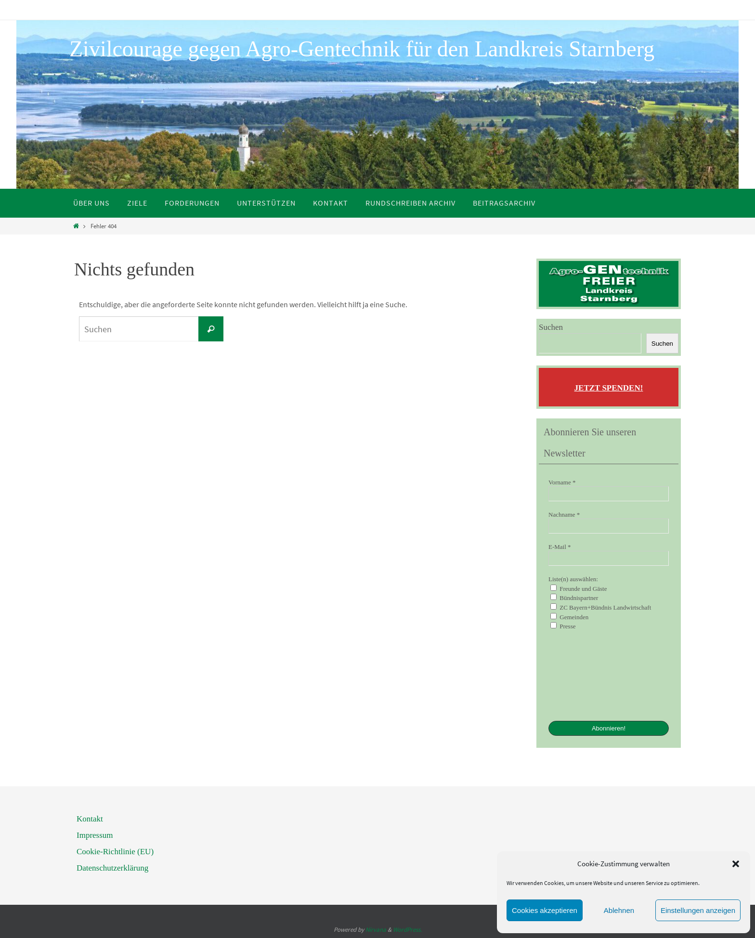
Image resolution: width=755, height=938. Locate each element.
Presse (562, 626)
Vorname (561, 482)
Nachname (564, 514)
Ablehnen (619, 910)
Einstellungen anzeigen (698, 910)
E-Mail (559, 546)
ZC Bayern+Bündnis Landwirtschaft (600, 607)
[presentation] (587, 674)
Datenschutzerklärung (112, 868)
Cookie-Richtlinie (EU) (115, 851)
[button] (736, 864)
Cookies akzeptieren (544, 910)
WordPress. (407, 929)
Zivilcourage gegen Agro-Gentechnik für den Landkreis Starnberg (361, 49)
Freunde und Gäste (578, 588)
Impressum (95, 835)
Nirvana (375, 929)
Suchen (551, 327)
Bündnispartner (574, 597)
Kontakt (90, 818)
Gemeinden (569, 617)
